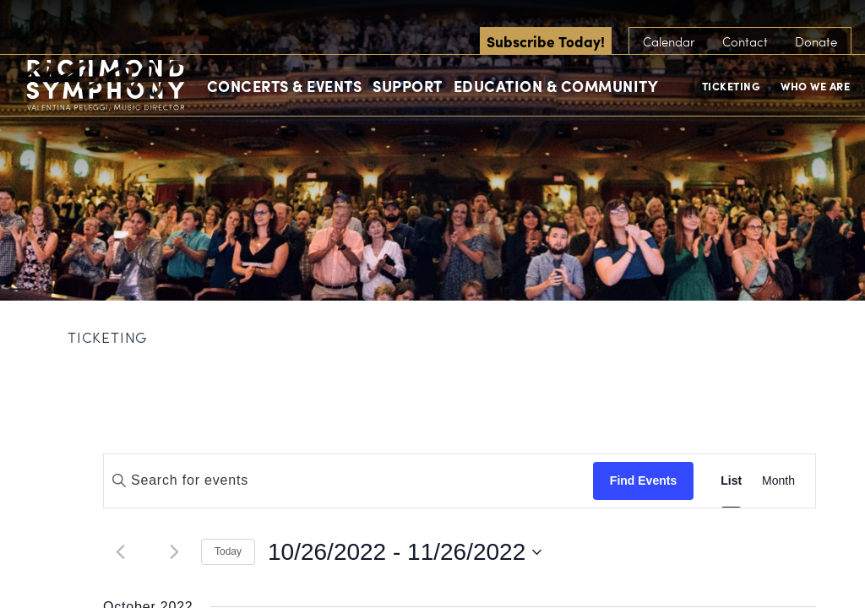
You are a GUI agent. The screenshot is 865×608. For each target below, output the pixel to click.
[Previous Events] (120, 552)
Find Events (643, 480)
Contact (745, 41)
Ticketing (731, 86)
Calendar (669, 41)
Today (228, 551)
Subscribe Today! (546, 41)
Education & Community (556, 85)
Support (408, 85)
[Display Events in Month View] (778, 481)
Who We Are (815, 86)
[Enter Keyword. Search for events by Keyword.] (348, 480)
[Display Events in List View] (731, 481)
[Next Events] (174, 552)
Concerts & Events (284, 85)
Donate (816, 41)
